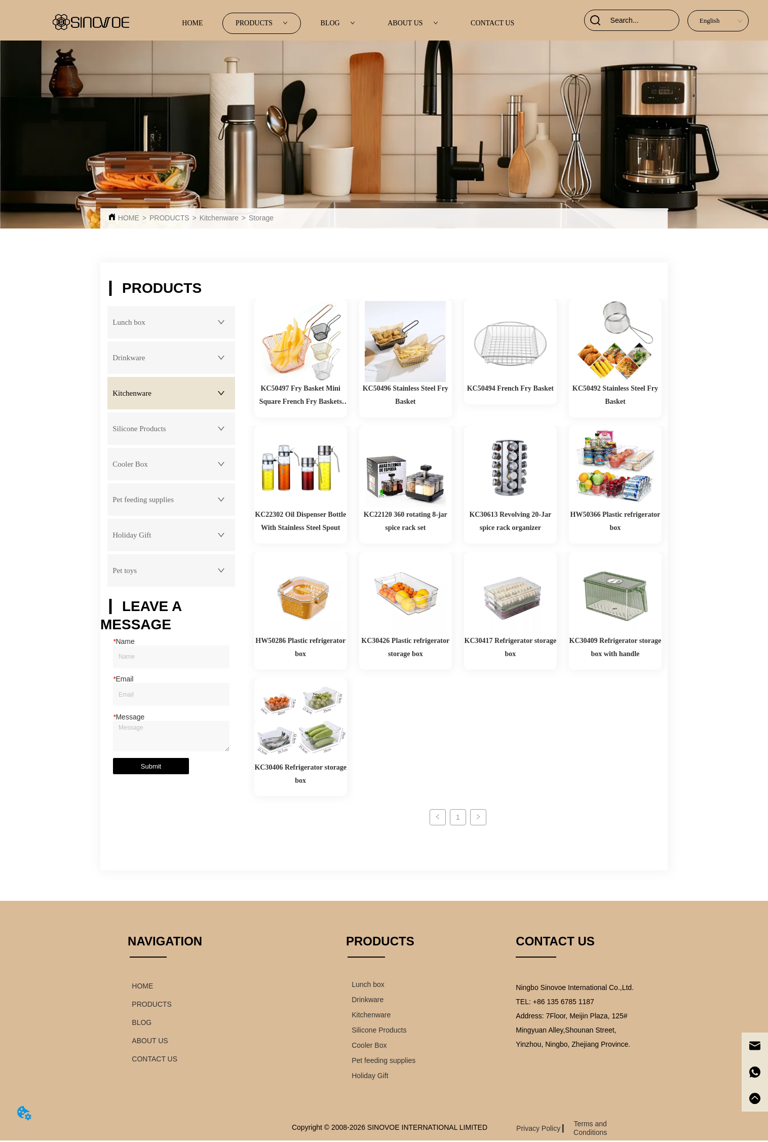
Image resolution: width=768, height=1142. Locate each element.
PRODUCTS (262, 23)
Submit (151, 766)
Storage (261, 218)
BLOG (338, 23)
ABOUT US (413, 23)
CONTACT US (492, 23)
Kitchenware (219, 218)
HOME (192, 23)
